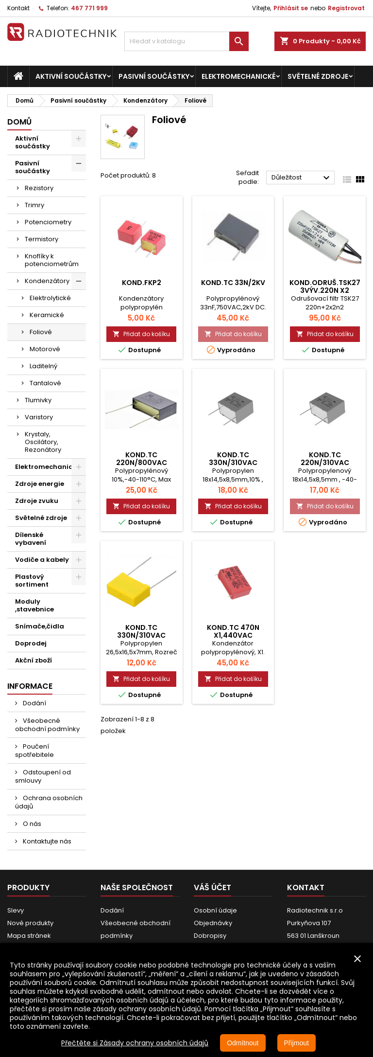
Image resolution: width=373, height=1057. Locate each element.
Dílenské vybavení (30, 538)
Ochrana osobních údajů (49, 802)
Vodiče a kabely (42, 559)
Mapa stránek (29, 935)
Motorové (45, 349)
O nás (31, 823)
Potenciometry (48, 222)
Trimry (34, 205)
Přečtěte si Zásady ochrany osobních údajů (134, 1043)
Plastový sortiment (32, 580)
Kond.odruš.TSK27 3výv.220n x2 (324, 286)
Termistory (41, 239)
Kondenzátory (47, 281)
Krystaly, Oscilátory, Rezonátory (43, 442)
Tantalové (45, 383)
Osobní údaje (215, 910)
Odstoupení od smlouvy (43, 776)
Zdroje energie (39, 483)
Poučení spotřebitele (34, 750)
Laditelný (43, 366)
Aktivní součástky (70, 76)
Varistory (39, 417)
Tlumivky (38, 400)
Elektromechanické (238, 76)
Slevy (15, 910)
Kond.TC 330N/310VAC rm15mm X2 (233, 462)
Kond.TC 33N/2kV (233, 282)
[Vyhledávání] (186, 41)
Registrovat (346, 8)
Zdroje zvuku (36, 500)
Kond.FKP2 (141, 282)
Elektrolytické (50, 298)
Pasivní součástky (154, 76)
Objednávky (213, 923)
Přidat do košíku (141, 334)
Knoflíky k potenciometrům (52, 260)
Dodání (33, 703)
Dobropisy (210, 935)
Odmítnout (242, 1043)
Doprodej (31, 643)
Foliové (41, 332)
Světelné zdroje (318, 76)
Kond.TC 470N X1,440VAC (233, 631)
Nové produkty (30, 923)
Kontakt (18, 8)
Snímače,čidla (39, 626)
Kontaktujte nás (46, 841)
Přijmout (296, 1043)
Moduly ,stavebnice (34, 605)
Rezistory (39, 188)
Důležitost (301, 178)
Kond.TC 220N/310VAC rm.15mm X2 (325, 462)
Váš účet (212, 887)
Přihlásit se (290, 8)
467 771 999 (89, 8)
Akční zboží (33, 660)
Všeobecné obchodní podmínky (47, 725)
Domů (19, 121)
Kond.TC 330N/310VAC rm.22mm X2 (141, 635)
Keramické (47, 315)
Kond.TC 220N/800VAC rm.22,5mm (141, 462)
